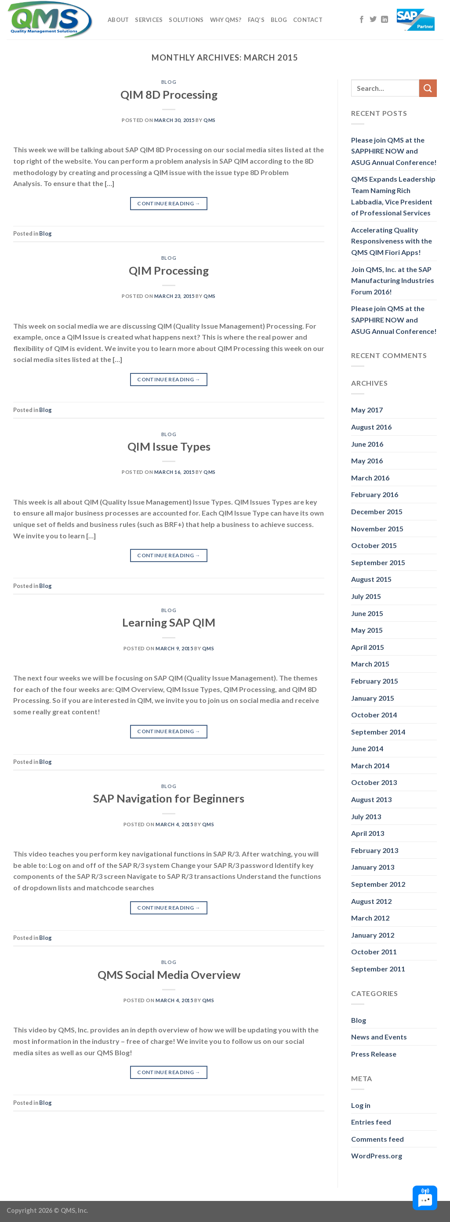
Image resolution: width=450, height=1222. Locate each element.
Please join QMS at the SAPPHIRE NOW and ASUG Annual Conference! (394, 151)
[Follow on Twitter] (373, 20)
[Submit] (428, 88)
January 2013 (372, 867)
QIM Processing (169, 270)
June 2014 (367, 748)
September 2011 (378, 968)
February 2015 (374, 681)
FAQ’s (256, 19)
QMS (209, 120)
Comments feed (377, 1139)
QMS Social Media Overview (169, 974)
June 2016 (367, 444)
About (118, 19)
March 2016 (370, 477)
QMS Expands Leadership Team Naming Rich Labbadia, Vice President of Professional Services (393, 196)
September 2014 (378, 731)
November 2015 (377, 528)
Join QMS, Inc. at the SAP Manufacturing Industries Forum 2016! (392, 280)
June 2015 (367, 613)
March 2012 (370, 918)
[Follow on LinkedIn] (384, 20)
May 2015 (367, 630)
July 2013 (366, 816)
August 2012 (371, 901)
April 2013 (367, 833)
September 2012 (378, 884)
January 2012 (372, 935)
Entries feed (371, 1122)
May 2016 (367, 460)
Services (149, 19)
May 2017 (367, 409)
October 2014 (374, 714)
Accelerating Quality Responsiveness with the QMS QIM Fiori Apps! (391, 241)
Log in (360, 1105)
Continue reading (168, 203)
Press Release (373, 1054)
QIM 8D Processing (169, 94)
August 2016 (371, 427)
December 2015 (377, 511)
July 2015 (366, 596)
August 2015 (371, 579)
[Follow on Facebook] (361, 20)
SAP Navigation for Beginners (168, 798)
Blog (279, 19)
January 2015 (372, 698)
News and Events (379, 1036)
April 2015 (367, 647)
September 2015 (378, 562)
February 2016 (374, 494)
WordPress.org (376, 1155)
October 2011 (374, 951)
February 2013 (374, 850)
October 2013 (374, 782)
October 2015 (374, 545)
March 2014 (370, 765)
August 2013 (371, 799)
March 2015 (370, 663)
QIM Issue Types (168, 446)
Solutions (186, 19)
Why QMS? (226, 19)
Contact (308, 19)
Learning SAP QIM (168, 622)
